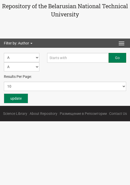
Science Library (15, 114)
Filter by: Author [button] (18, 43)
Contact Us (118, 114)
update (16, 98)
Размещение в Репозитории (83, 114)
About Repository (43, 114)
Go (117, 58)
